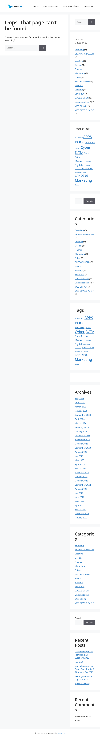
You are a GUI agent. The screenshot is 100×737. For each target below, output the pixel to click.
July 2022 (79, 493)
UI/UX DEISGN (82, 97)
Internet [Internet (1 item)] (77, 172)
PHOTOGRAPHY (82, 81)
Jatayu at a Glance (71, 6)
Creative (79, 60)
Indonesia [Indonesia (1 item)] (78, 169)
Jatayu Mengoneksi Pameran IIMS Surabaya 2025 (84, 654)
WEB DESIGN (81, 106)
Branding (79, 49)
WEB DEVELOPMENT (85, 110)
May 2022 (79, 501)
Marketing (80, 73)
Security (79, 89)
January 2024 (81, 431)
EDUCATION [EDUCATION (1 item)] (86, 165)
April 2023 (80, 464)
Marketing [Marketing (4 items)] (83, 180)
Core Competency (51, 6)
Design (78, 65)
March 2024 (80, 423)
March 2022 (80, 509)
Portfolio (79, 85)
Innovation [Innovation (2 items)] (87, 168)
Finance (78, 69)
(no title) (79, 661)
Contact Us (88, 6)
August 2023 (81, 452)
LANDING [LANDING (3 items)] (81, 176)
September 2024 (83, 415)
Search (89, 201)
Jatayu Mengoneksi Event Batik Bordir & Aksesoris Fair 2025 (84, 669)
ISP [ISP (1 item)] (81, 172)
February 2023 (82, 472)
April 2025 (80, 402)
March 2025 (80, 406)
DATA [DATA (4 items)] (79, 152)
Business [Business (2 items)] (90, 142)
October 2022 (81, 480)
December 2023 (82, 435)
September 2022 (83, 484)
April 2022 (80, 505)
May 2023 (79, 460)
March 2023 (80, 468)
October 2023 (81, 443)
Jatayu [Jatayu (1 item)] (85, 172)
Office (78, 77)
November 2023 (82, 439)
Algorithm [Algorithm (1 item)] (80, 137)
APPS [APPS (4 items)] (87, 136)
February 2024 (82, 427)
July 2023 (79, 456)
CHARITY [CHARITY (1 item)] (77, 148)
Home (36, 6)
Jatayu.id (61, 733)
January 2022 (81, 517)
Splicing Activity (82, 683)
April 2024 (80, 419)
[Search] (42, 48)
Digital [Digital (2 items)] (78, 165)
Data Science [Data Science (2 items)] (82, 336)
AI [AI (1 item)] (75, 137)
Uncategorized (82, 102)
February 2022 (82, 513)
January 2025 (81, 410)
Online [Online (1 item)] (77, 185)
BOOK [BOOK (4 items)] (80, 142)
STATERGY (79, 93)
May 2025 (79, 398)
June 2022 (79, 497)
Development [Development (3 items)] (84, 161)
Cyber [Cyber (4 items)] (85, 147)
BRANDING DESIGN (84, 53)
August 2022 (81, 489)
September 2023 (83, 447)
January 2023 (81, 476)
